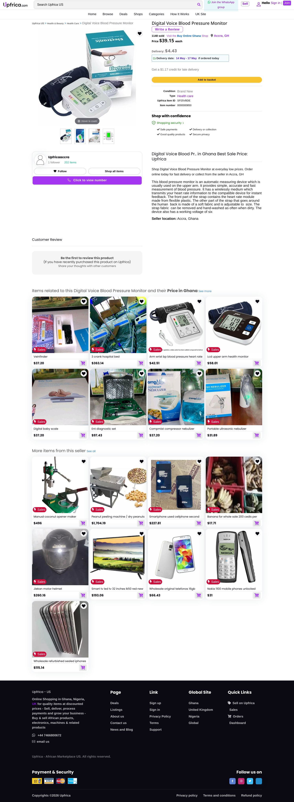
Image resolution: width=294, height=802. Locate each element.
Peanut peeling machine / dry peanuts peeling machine (118, 518)
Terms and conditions (219, 795)
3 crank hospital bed (106, 357)
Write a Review (167, 29)
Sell (244, 4)
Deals (123, 14)
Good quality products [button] (171, 134)
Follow (60, 171)
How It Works (179, 14)
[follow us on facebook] (232, 781)
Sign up (155, 703)
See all (91, 451)
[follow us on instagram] (241, 781)
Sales (233, 710)
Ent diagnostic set (104, 429)
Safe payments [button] (167, 129)
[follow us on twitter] (250, 781)
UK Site (200, 14)
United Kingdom (201, 710)
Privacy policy (187, 795)
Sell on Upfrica (241, 703)
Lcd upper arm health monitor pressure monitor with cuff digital (230, 358)
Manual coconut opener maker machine (55, 518)
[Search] (117, 5)
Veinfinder (41, 357)
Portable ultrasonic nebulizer (226, 429)
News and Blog (121, 729)
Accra (218, 36)
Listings (116, 710)
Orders (235, 716)
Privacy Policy (160, 716)
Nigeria (194, 716)
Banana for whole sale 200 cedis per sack (232, 518)
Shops (138, 14)
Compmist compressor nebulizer (171, 429)
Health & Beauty (55, 23)
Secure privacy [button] (199, 134)
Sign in (155, 710)
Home (92, 14)
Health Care (73, 23)
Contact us (118, 723)
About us (117, 716)
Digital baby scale (46, 429)
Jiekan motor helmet (48, 589)
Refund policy (251, 795)
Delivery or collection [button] (202, 129)
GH (226, 36)
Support (156, 729)
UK (34, 704)
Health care (185, 96)
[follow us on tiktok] (259, 781)
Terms (154, 723)
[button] (258, 5)
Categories (156, 14)
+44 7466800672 (46, 735)
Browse (108, 14)
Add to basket (207, 79)
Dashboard (237, 723)
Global (193, 723)
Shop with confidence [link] (171, 117)
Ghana (193, 703)
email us (40, 741)
